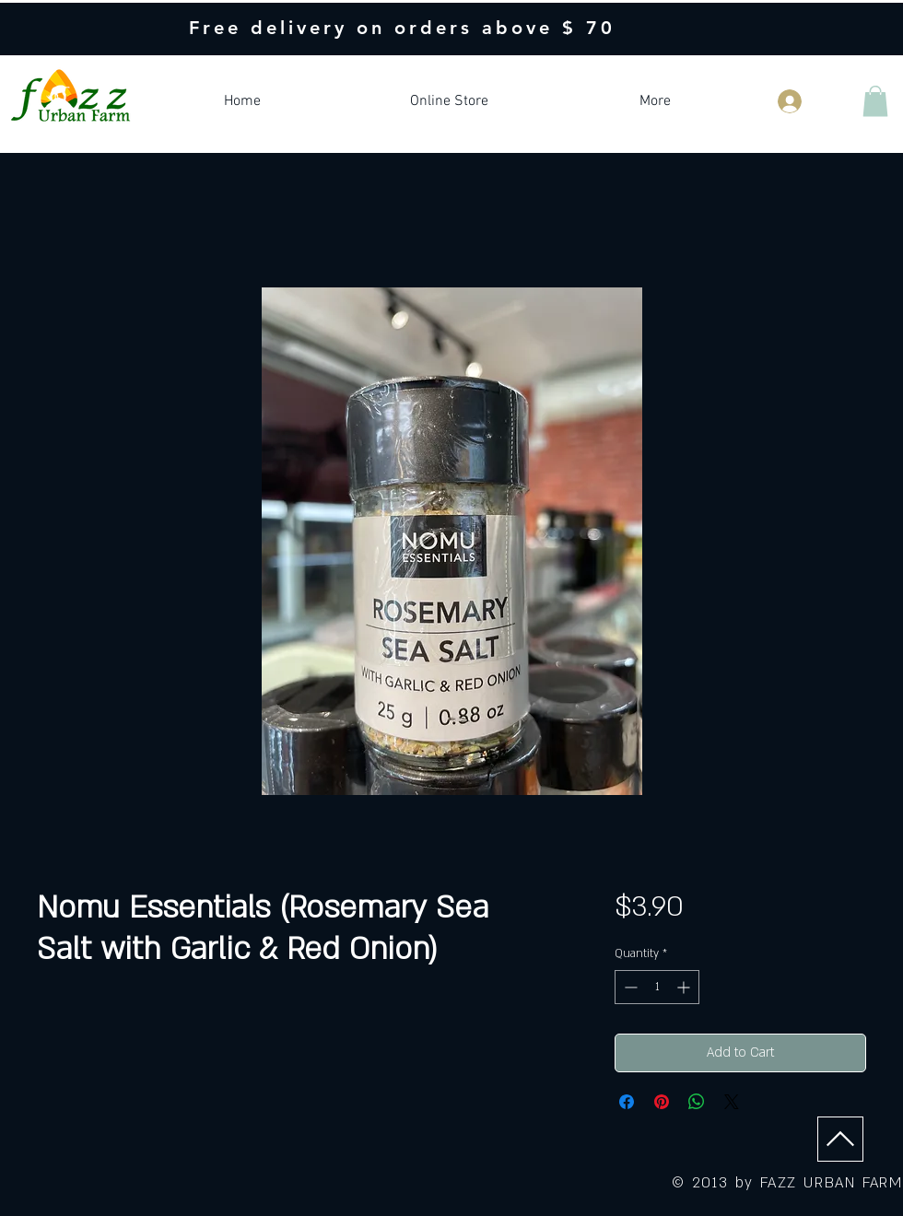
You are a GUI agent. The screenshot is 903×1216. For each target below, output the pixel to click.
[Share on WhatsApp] (697, 1102)
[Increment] (685, 987)
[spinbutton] (657, 987)
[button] (875, 101)
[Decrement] (628, 987)
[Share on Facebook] (627, 1102)
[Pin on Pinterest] (662, 1102)
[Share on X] (732, 1102)
